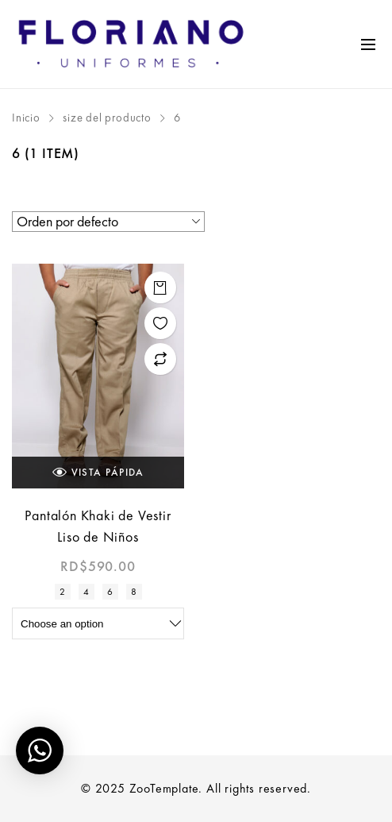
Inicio (26, 117)
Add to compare (160, 359)
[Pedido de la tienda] (108, 221)
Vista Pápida (98, 472)
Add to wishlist (160, 323)
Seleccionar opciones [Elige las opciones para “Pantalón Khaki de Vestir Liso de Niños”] (160, 287)
